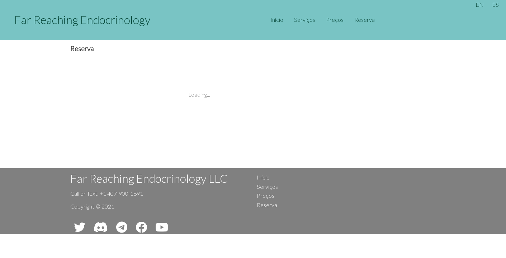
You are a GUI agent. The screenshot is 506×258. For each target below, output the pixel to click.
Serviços (304, 19)
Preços (335, 19)
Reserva (364, 19)
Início (276, 19)
